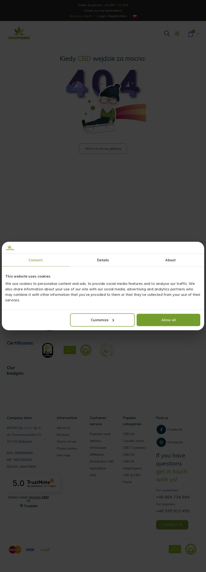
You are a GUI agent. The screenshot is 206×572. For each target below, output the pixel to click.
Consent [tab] (36, 260)
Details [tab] (103, 260)
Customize (102, 320)
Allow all (168, 320)
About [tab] (170, 260)
